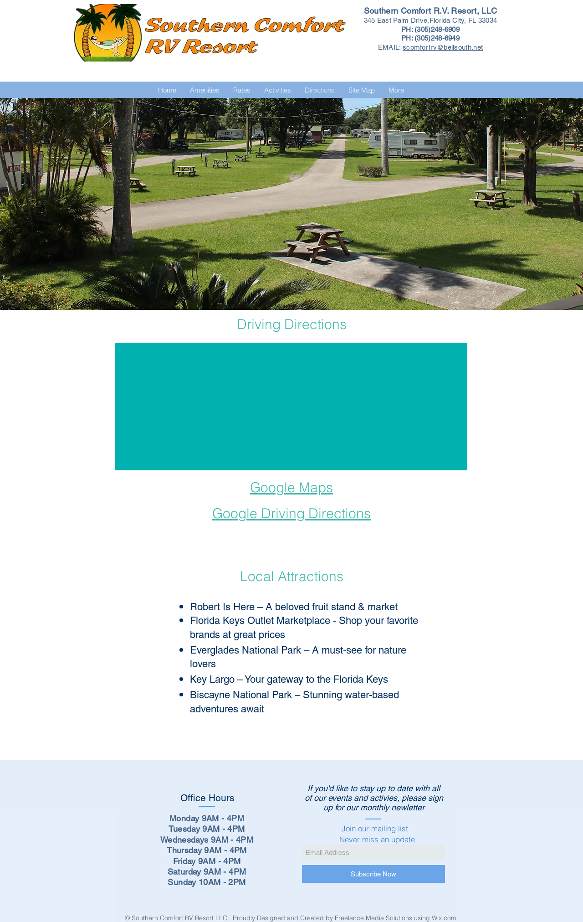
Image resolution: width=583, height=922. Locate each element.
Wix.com (445, 918)
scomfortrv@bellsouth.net (443, 47)
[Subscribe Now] (373, 874)
